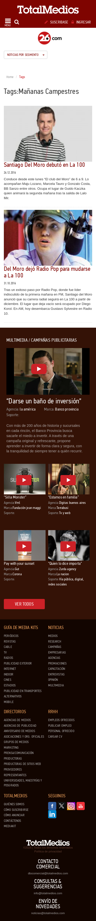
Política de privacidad (48, 851)
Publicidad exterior (18, 663)
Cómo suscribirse (16, 810)
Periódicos (11, 636)
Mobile (9, 702)
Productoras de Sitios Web (22, 764)
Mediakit (10, 826)
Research (54, 641)
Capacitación (56, 669)
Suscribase (56, 22)
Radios (8, 658)
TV (5, 652)
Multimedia (56, 685)
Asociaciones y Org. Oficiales (24, 737)
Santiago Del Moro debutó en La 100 (44, 165)
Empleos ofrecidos (61, 720)
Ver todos (24, 604)
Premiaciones (57, 663)
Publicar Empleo (60, 726)
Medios (53, 636)
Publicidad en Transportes (22, 691)
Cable (8, 647)
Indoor (8, 674)
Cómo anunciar (14, 815)
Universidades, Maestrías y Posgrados (23, 782)
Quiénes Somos (14, 804)
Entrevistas (56, 674)
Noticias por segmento (26, 55)
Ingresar (81, 22)
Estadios (10, 685)
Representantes (15, 775)
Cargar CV (55, 737)
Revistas (10, 641)
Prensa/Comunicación (19, 753)
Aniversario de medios (19, 731)
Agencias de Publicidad (20, 726)
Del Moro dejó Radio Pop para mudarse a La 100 (47, 272)
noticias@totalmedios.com (48, 913)
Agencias (54, 658)
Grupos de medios (16, 742)
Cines (7, 680)
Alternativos (13, 696)
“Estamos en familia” (63, 497)
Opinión (53, 680)
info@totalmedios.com (48, 893)
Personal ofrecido (61, 731)
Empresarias (57, 652)
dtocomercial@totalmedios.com (48, 873)
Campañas (54, 647)
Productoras (13, 759)
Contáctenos (12, 821)
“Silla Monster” (15, 497)
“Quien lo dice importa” (65, 563)
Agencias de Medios (17, 720)
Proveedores (13, 769)
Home (10, 77)
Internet (10, 669)
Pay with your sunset (19, 563)
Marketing (11, 748)
